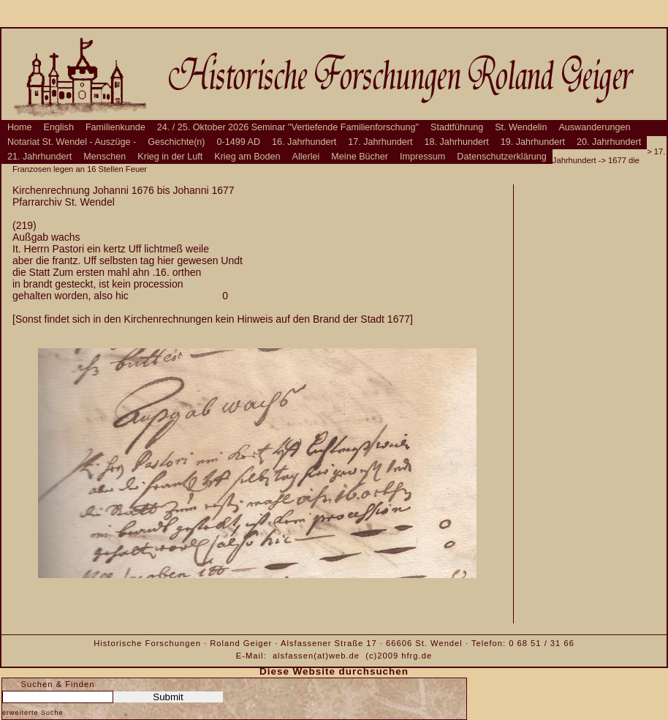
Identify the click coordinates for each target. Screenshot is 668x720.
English (59, 127)
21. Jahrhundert (39, 156)
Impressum (422, 156)
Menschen (104, 156)
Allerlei (306, 156)
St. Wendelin (521, 127)
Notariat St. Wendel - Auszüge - (71, 142)
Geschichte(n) (176, 142)
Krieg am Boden (247, 156)
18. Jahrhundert (457, 142)
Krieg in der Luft (169, 156)
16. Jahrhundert (304, 142)
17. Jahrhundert (380, 142)
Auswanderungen (594, 127)
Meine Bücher (359, 156)
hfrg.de (416, 655)
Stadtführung (456, 127)
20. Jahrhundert (609, 142)
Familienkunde (115, 127)
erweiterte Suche (33, 712)
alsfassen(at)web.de (316, 655)
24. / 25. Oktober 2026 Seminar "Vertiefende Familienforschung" (288, 127)
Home (19, 127)
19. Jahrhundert (533, 142)
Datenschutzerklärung (502, 156)
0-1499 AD (239, 142)
